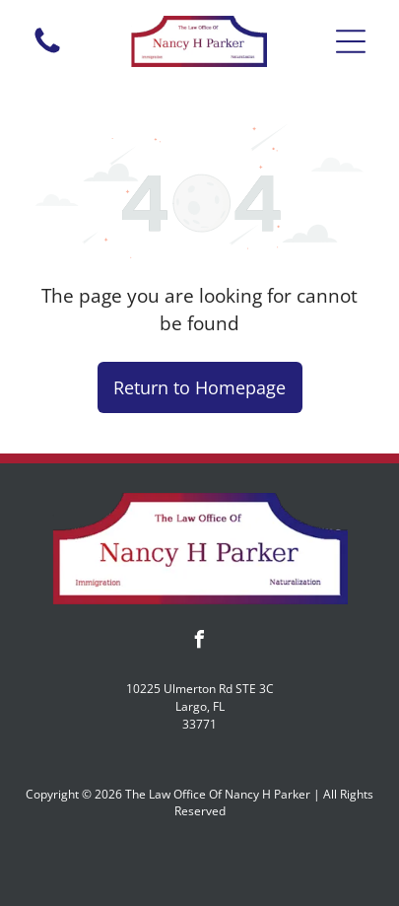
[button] (351, 41)
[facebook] (200, 642)
